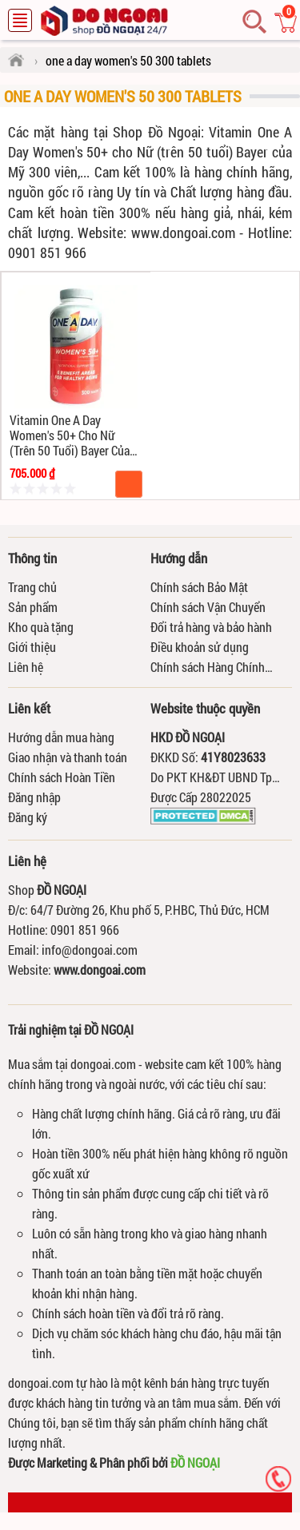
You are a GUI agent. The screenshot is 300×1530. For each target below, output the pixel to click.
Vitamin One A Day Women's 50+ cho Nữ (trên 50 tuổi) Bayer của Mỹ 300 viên (70, 435)
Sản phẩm (33, 606)
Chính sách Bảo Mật (199, 586)
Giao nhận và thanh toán (67, 757)
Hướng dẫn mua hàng (61, 737)
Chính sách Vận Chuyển (208, 606)
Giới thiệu (32, 646)
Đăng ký (27, 817)
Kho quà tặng (41, 626)
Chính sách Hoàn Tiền (61, 777)
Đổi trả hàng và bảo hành (211, 626)
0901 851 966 (84, 929)
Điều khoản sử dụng (199, 646)
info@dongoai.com (90, 949)
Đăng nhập (34, 797)
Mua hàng (128, 484)
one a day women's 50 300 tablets (123, 95)
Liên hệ (25, 666)
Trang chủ (32, 586)
